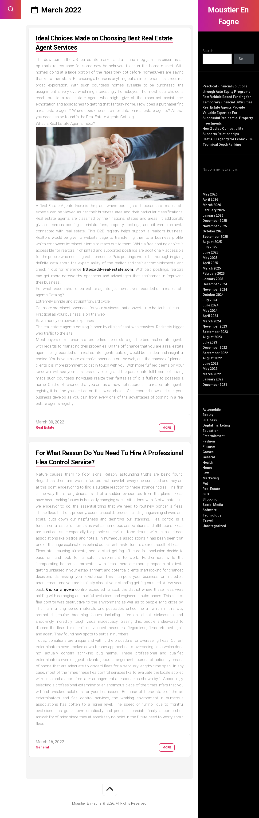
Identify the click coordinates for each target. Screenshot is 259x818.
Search (208, 51)
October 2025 (213, 231)
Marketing (211, 478)
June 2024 (210, 305)
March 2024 (212, 321)
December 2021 (215, 385)
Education (210, 431)
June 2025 (210, 252)
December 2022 (215, 347)
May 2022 (210, 369)
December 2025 (215, 221)
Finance (209, 446)
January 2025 (213, 279)
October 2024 (213, 295)
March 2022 (212, 374)
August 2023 (212, 337)
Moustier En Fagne (228, 16)
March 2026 (212, 205)
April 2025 (210, 263)
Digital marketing (216, 425)
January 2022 (213, 379)
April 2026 (210, 199)
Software (210, 510)
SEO (206, 494)
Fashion (209, 441)
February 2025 (214, 273)
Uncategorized (214, 526)
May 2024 (210, 311)
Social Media (213, 505)
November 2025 (215, 226)
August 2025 (212, 242)
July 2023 (210, 342)
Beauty (208, 415)
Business (210, 420)
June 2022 (210, 363)
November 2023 (215, 326)
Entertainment (214, 436)
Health (208, 462)
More (164, 425)
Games (208, 452)
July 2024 (210, 300)
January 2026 (213, 215)
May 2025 (210, 258)
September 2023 (215, 332)
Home (207, 468)
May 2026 (210, 194)
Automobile (212, 409)
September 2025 (215, 237)
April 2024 (210, 316)
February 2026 (214, 210)
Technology (212, 515)
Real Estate (211, 489)
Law (206, 473)
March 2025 (212, 268)
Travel (208, 520)
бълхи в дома (60, 589)
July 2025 (210, 247)
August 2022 (212, 358)
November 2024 (215, 289)
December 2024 (215, 284)
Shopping (210, 499)
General (209, 457)
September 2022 (215, 353)
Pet (205, 483)
